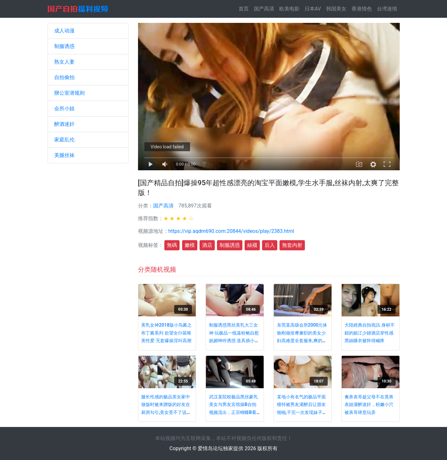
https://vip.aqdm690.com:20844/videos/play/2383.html (231, 231)
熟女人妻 (64, 62)
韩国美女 (336, 9)
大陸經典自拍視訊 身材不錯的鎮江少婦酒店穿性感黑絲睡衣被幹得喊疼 (370, 332)
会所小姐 (64, 108)
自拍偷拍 (64, 77)
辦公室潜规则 (69, 93)
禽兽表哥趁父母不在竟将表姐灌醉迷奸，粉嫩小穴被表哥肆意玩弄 (369, 404)
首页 (245, 8)
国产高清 (264, 9)
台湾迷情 (387, 9)
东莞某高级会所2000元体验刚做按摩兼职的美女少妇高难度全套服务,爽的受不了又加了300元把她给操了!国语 (302, 340)
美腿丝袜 (64, 155)
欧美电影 (289, 9)
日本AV (313, 9)
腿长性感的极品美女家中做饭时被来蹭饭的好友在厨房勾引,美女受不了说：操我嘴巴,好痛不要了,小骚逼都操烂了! (166, 412)
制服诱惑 (64, 46)
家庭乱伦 (64, 140)
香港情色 (362, 9)
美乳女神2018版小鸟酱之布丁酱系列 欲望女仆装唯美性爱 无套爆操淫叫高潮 (166, 332)
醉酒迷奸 (64, 124)
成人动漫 (64, 31)
